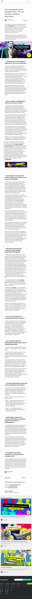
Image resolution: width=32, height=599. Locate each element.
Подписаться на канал (13, 586)
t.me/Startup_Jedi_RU (13, 486)
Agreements (30, 596)
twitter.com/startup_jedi (12, 487)
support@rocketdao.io (2, 587)
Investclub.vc (11, 25)
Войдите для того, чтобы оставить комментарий (12, 492)
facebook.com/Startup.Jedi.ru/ (15, 484)
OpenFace (14, 287)
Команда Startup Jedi (7, 585)
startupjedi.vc (7, 583)
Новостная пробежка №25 (6, 567)
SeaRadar (22, 279)
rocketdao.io (2, 583)
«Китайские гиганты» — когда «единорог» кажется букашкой (14, 541)
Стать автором (7, 586)
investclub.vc (18, 583)
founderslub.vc (13, 583)
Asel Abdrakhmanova (10, 19)
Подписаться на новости (27, 579)
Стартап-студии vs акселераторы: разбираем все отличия (13, 516)
